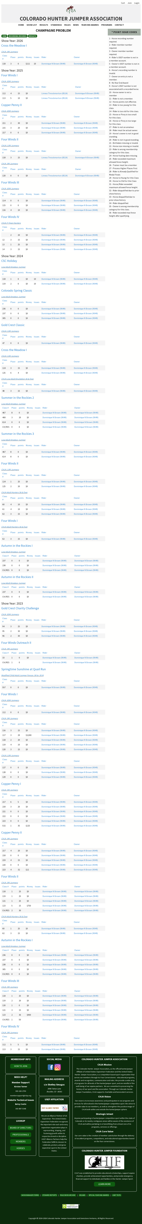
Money (29, 57)
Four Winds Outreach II (16, 643)
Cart (123, 3)
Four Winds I (9, 75)
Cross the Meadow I (14, 45)
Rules (67, 24)
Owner (77, 57)
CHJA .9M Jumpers (9, 51)
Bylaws (82, 1195)
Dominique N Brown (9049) (53, 63)
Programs (106, 24)
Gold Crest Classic (13, 325)
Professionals (21, 1134)
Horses (21, 1148)
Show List (32, 24)
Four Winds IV (10, 217)
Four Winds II (9, 139)
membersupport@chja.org (20, 1095)
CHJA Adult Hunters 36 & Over (14, 492)
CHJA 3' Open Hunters (11, 223)
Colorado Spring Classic (16, 290)
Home (21, 24)
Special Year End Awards (99, 1195)
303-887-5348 (20, 1108)
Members (21, 1141)
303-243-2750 (20, 1091)
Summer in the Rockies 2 (17, 398)
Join (130, 3)
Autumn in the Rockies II (17, 577)
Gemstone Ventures (88, 1218)
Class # (5, 407)
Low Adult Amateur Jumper (13, 267)
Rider (43, 57)
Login (136, 3)
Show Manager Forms (30, 1195)
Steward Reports (49, 1195)
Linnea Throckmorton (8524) (54, 93)
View (4, 36)
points (21, 57)
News (76, 24)
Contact (119, 24)
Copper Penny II (11, 105)
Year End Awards (90, 24)
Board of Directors (20, 1127)
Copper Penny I (11, 784)
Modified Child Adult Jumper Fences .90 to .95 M (22, 675)
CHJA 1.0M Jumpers (10, 145)
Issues (36, 57)
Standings (56, 24)
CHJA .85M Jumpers (10, 81)
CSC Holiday (9, 261)
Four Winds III (10, 182)
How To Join (20, 1066)
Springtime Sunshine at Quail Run (23, 669)
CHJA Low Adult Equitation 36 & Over (17, 379)
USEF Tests (117, 1195)
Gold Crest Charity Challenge (20, 608)
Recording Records (18, 36)
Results (44, 24)
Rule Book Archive (67, 1195)
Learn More (104, 1184)
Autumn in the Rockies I (17, 546)
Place (12, 57)
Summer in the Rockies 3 (17, 434)
